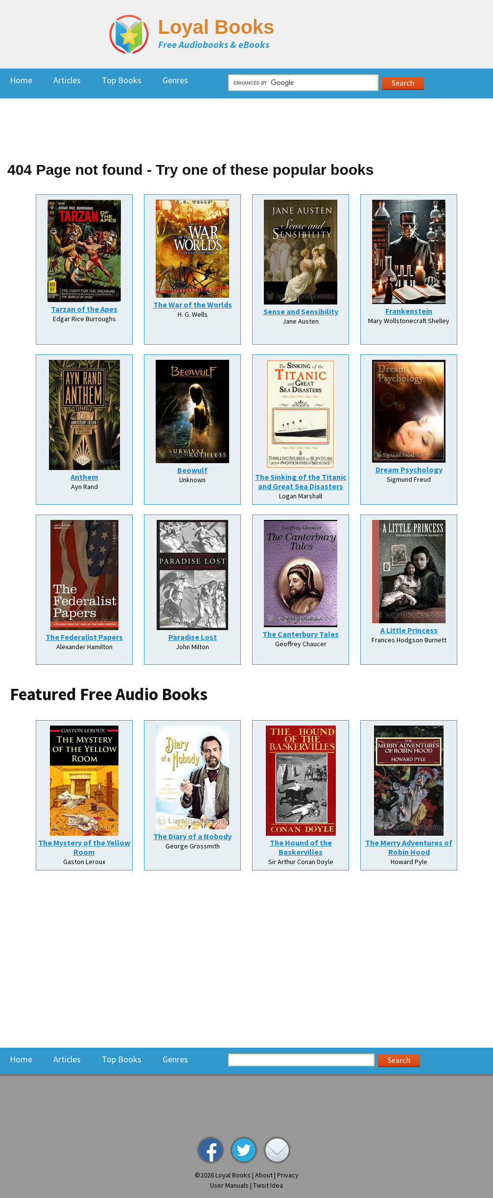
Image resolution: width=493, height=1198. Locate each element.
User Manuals (229, 1185)
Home (21, 80)
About (264, 1175)
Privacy (288, 1175)
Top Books (121, 80)
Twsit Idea (268, 1185)
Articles (67, 80)
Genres (175, 80)
